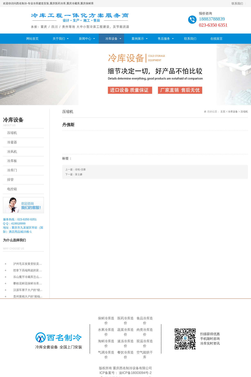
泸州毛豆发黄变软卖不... (21, 264)
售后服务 (164, 38)
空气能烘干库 (145, 355)
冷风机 (12, 151)
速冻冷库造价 (125, 343)
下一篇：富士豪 (73, 174)
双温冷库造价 (145, 343)
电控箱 (12, 189)
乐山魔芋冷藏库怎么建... (21, 277)
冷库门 (12, 170)
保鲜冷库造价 (106, 320)
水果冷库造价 (106, 332)
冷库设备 (111, 38)
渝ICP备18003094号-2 (135, 373)
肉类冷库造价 (145, 332)
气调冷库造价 (106, 355)
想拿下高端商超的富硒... (21, 271)
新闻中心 (85, 38)
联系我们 (237, 3)
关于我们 (59, 38)
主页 (222, 111)
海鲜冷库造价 (106, 343)
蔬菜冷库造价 (125, 332)
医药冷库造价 (125, 320)
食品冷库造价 (145, 320)
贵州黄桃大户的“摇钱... (23, 296)
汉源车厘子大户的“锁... (23, 290)
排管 (10, 179)
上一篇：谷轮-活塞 (75, 169)
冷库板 (12, 161)
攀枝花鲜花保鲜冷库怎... (21, 284)
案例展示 (138, 38)
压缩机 (12, 133)
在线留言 (216, 38)
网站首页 (32, 38)
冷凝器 (12, 142)
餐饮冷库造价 (125, 355)
